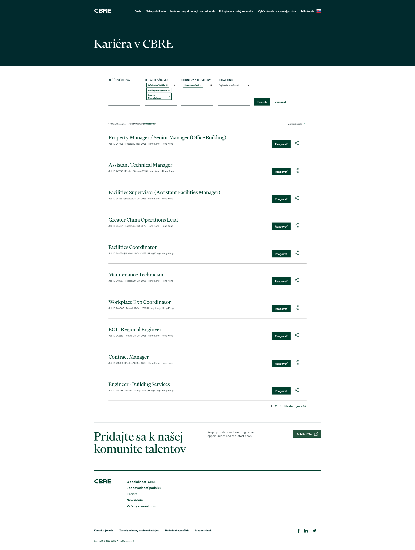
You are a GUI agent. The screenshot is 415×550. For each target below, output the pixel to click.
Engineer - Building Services (139, 384)
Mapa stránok (203, 530)
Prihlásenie (307, 11)
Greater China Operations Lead (143, 220)
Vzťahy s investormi (141, 506)
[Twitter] (315, 530)
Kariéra (132, 493)
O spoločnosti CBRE (141, 481)
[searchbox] (159, 102)
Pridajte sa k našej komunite (236, 11)
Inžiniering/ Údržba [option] (158, 85)
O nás (138, 11)
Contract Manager (128, 357)
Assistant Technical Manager (140, 165)
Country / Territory (196, 80)
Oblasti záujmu (156, 80)
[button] (167, 85)
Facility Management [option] (159, 90)
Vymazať (280, 102)
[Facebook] (299, 530)
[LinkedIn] (306, 530)
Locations (225, 80)
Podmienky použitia (177, 530)
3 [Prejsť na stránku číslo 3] (280, 406)
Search (262, 102)
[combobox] (161, 94)
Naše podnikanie (156, 11)
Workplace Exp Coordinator (139, 302)
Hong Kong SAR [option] (193, 85)
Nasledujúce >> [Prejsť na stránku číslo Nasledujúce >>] (295, 406)
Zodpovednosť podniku (144, 487)
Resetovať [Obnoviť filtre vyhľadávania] (149, 123)
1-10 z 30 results (117, 123)
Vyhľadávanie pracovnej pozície (277, 11)
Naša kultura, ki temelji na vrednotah (192, 11)
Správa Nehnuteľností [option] (159, 96)
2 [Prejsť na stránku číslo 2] (276, 406)
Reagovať (281, 144)
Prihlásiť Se (307, 434)
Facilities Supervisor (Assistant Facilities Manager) (164, 192)
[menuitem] (138, 10)
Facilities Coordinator (132, 247)
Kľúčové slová (119, 80)
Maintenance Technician (135, 274)
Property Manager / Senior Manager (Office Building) (167, 137)
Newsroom (135, 500)
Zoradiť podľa (295, 123)
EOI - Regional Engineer (134, 329)
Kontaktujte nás (103, 530)
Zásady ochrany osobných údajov (139, 530)
